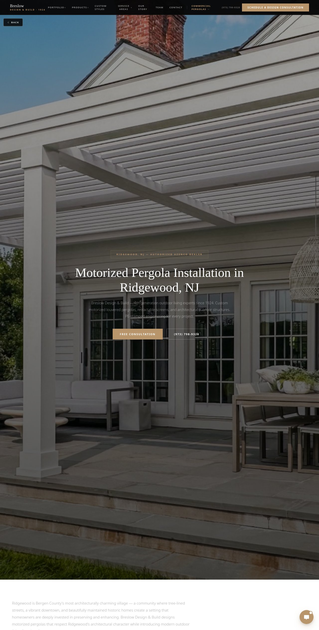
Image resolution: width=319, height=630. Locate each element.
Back (13, 22)
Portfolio (56, 7)
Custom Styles (101, 7)
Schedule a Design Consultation (275, 7)
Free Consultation (138, 334)
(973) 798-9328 (231, 7)
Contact (175, 7)
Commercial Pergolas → (201, 7)
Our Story (142, 7)
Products (79, 7)
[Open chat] (307, 617)
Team (159, 7)
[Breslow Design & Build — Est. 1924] (27, 7)
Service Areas (123, 7)
